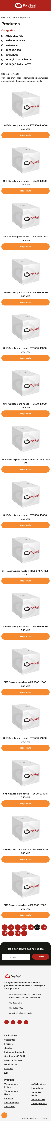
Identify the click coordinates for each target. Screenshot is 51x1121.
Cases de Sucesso (13, 1060)
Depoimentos (10, 1064)
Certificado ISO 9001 (14, 1056)
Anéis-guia (11, 45)
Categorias (25, 30)
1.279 (18, 933)
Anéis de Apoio (11, 1102)
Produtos (13, 17)
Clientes (8, 1048)
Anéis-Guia (9, 1106)
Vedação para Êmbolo (19, 59)
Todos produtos (39, 1103)
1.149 (43, 927)
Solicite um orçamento (4, 1115)
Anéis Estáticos (15, 40)
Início (3, 17)
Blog (6, 1072)
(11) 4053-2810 (15, 1003)
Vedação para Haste (18, 64)
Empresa (8, 1044)
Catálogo (8, 1068)
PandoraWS (42, 1118)
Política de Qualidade (14, 1052)
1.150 (4, 933)
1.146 (24, 927)
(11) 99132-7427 (16, 1008)
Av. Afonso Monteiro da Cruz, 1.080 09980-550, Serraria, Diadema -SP (25, 996)
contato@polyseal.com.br (20, 1013)
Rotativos (11, 55)
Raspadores (13, 50)
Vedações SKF (38, 1099)
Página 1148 (25, 17)
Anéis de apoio (14, 36)
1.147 (30, 927)
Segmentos (9, 1040)
